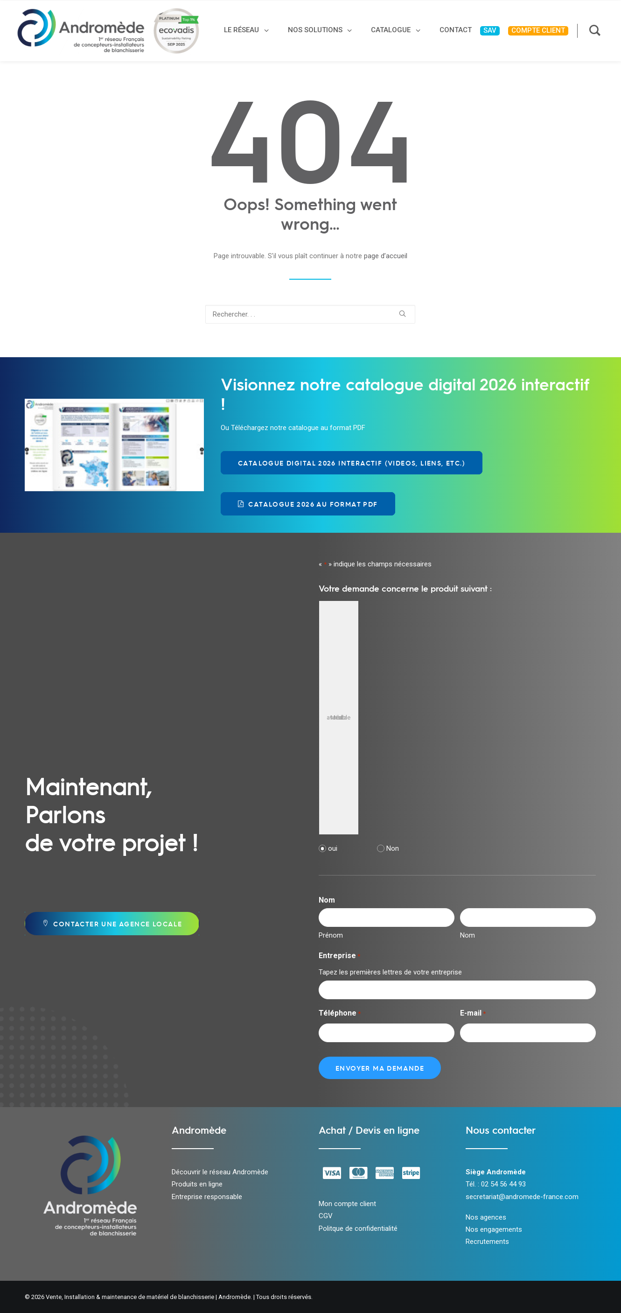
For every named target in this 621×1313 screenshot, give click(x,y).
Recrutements (487, 1241)
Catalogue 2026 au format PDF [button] (308, 504)
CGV (326, 1216)
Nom (467, 935)
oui (332, 848)
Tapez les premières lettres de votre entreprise (390, 972)
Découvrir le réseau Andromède (220, 1172)
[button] (402, 313)
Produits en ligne (197, 1184)
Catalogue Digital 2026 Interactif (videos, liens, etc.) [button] (351, 463)
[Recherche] (310, 314)
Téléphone (340, 1014)
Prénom (331, 935)
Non (392, 848)
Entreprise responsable (207, 1197)
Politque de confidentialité (358, 1228)
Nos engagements (494, 1229)
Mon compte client (347, 1204)
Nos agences (486, 1217)
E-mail (473, 1014)
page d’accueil (385, 256)
